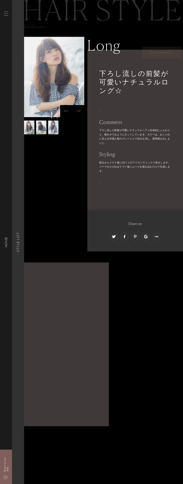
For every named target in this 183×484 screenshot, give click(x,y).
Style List (18, 242)
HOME (6, 242)
